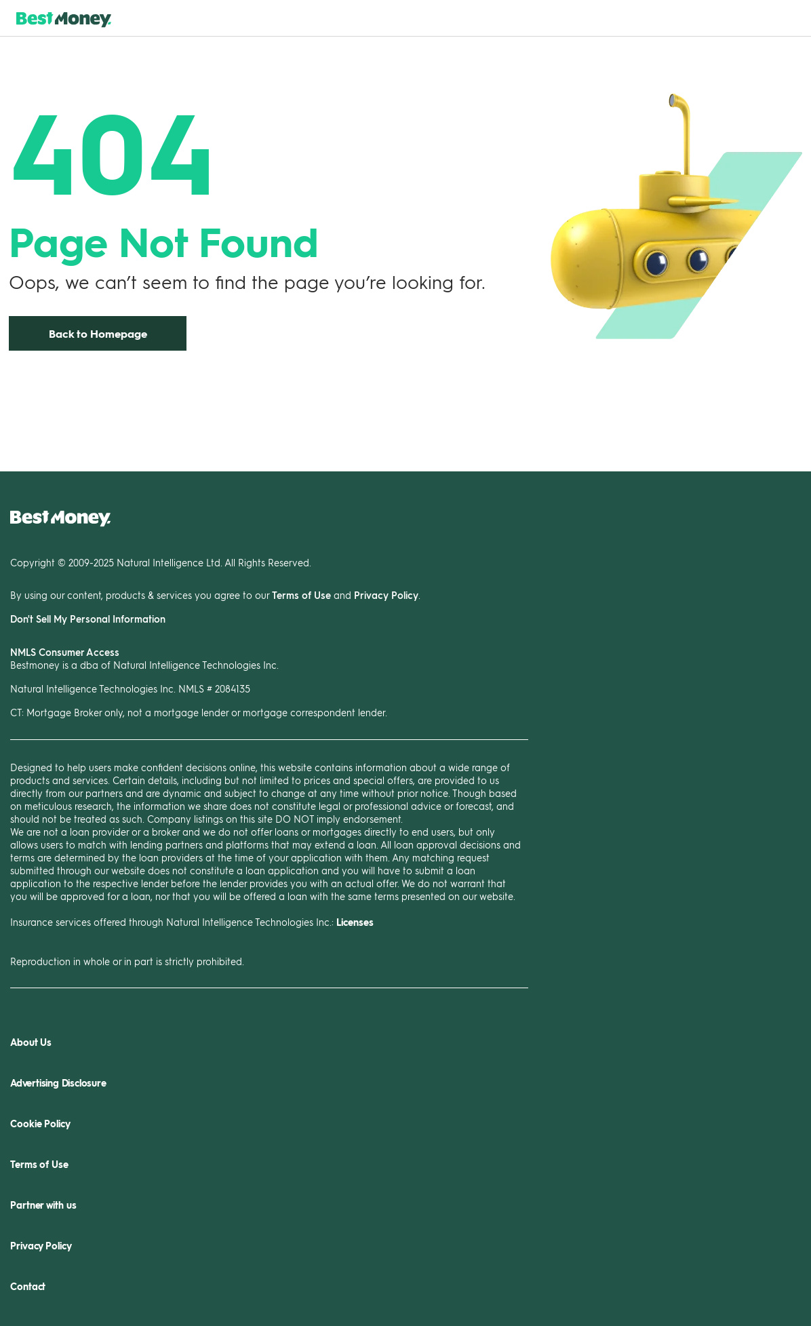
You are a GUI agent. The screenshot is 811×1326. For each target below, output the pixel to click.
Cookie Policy (40, 1123)
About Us (31, 1042)
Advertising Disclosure (58, 1083)
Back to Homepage (98, 333)
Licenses (355, 922)
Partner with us (43, 1204)
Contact (27, 1286)
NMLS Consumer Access (64, 652)
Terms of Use (301, 595)
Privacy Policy (386, 595)
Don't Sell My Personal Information (87, 618)
